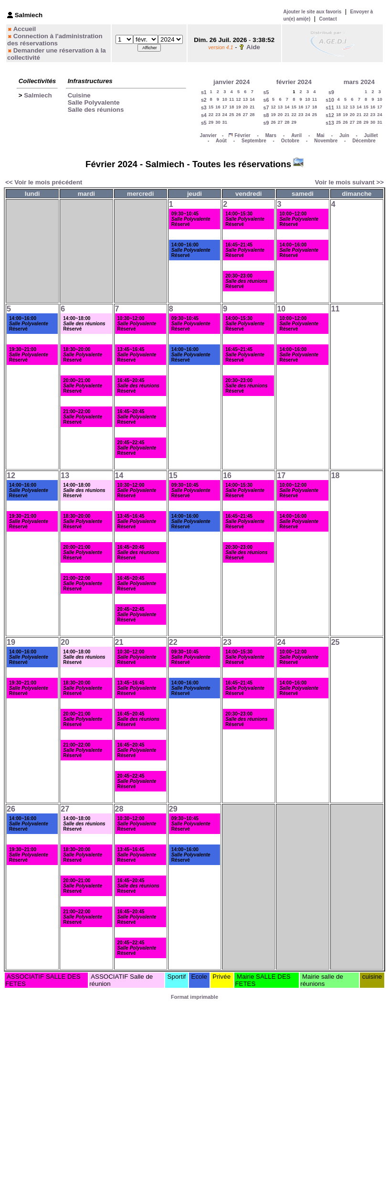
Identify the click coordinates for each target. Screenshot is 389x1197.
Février (242, 135)
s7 (266, 107)
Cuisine (79, 95)
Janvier (208, 135)
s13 (330, 123)
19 (238, 107)
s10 (330, 100)
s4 (204, 115)
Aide (253, 47)
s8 (266, 115)
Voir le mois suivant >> (349, 182)
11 (231, 99)
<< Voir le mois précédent (43, 182)
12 (238, 99)
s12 (330, 115)
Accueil (24, 28)
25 (231, 114)
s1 (204, 92)
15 (211, 107)
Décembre (363, 140)
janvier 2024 (231, 82)
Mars (270, 135)
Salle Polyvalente (94, 102)
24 (224, 114)
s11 (330, 107)
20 (245, 107)
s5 (204, 123)
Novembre (325, 140)
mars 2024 (359, 82)
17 (224, 107)
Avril (296, 135)
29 (211, 122)
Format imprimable (194, 997)
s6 (266, 100)
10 (224, 99)
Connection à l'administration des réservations (55, 39)
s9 (266, 123)
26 (238, 114)
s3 (204, 107)
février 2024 (294, 82)
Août (221, 140)
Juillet (371, 135)
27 (245, 114)
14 (252, 99)
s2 (204, 100)
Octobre (290, 140)
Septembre (254, 140)
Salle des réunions (96, 109)
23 (217, 114)
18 (231, 107)
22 (211, 114)
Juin (344, 135)
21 (252, 107)
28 (252, 114)
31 (224, 122)
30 (217, 122)
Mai (320, 135)
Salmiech (38, 95)
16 (217, 107)
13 (245, 99)
